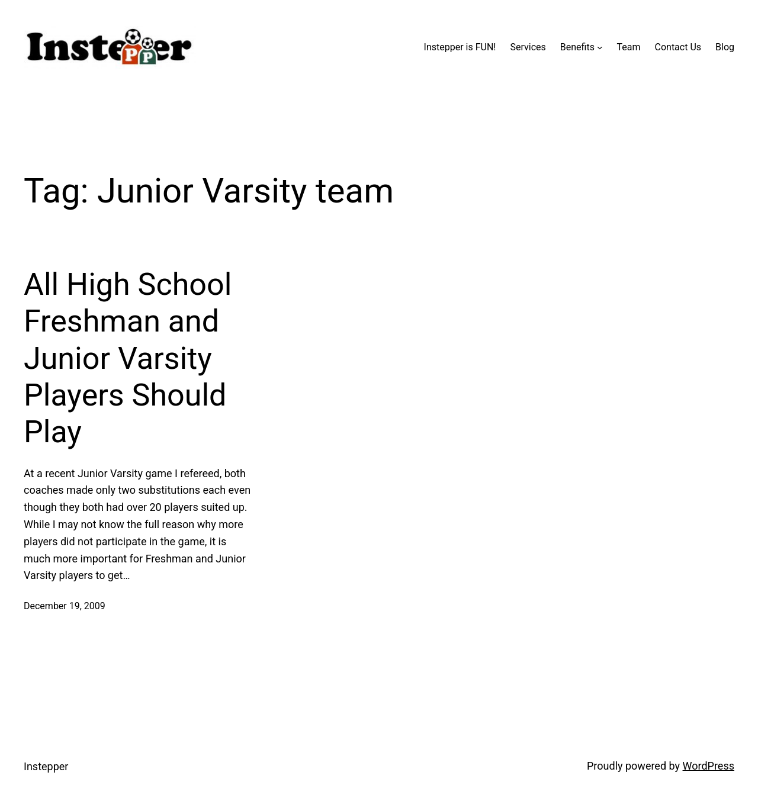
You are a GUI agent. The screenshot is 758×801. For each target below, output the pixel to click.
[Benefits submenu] (600, 47)
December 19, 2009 (64, 606)
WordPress (708, 766)
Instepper (46, 766)
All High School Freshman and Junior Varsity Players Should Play (128, 358)
